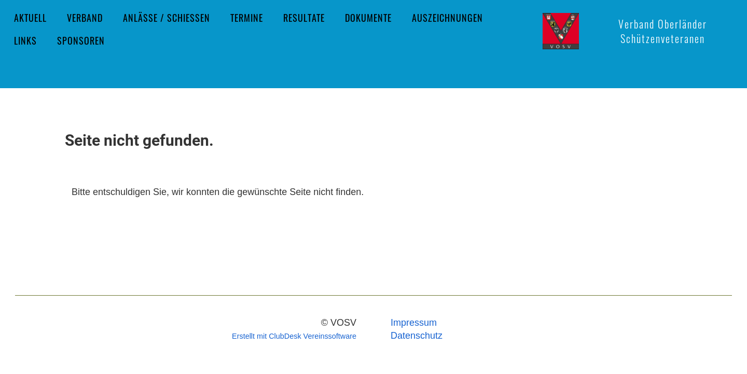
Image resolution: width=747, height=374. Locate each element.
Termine (246, 17)
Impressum (414, 322)
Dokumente (368, 17)
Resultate (304, 17)
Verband (85, 17)
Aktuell (30, 17)
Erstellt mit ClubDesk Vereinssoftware (294, 336)
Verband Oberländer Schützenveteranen (662, 31)
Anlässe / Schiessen (166, 17)
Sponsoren (81, 40)
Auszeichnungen (447, 17)
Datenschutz (416, 335)
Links (25, 40)
